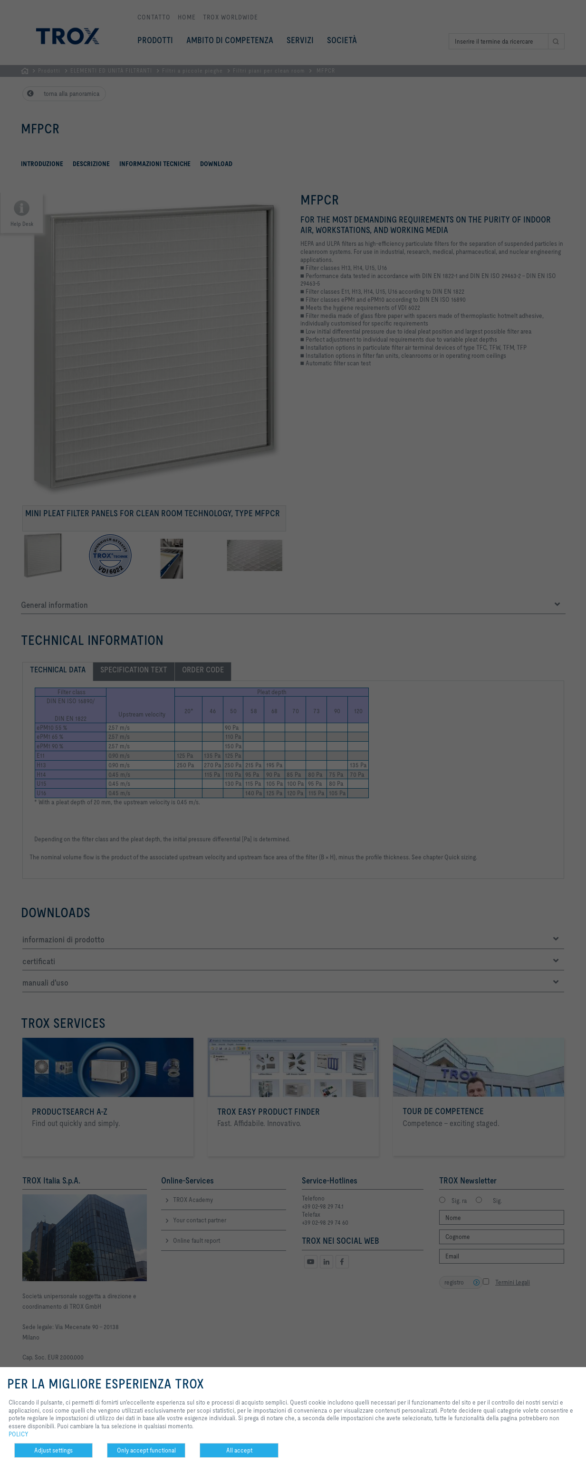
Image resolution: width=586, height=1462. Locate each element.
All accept (239, 1450)
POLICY (19, 1434)
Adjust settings (53, 1450)
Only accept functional (146, 1450)
